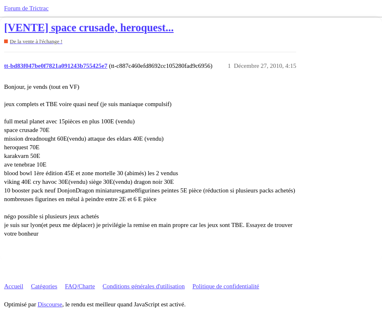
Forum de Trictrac (26, 8)
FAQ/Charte (80, 286)
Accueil (13, 286)
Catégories (44, 286)
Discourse (50, 304)
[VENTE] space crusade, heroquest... (89, 28)
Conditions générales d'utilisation (144, 286)
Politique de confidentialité (225, 286)
